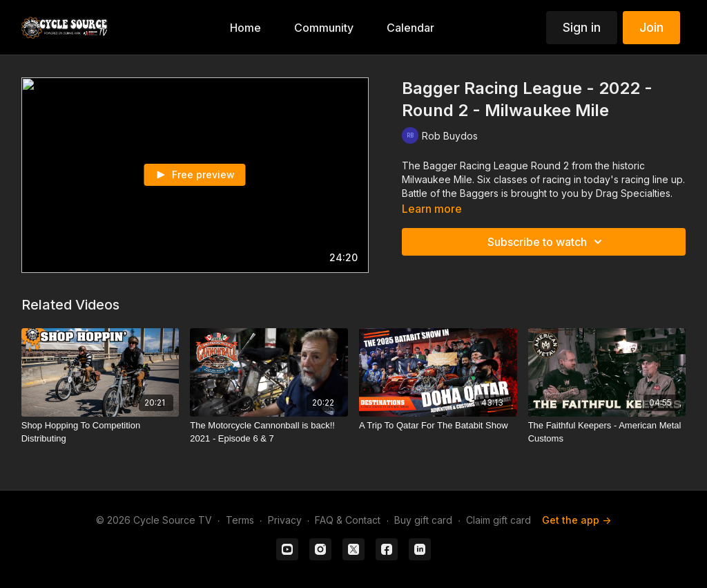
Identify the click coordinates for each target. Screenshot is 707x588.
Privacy (285, 520)
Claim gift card (498, 520)
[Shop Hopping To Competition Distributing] (100, 432)
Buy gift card (423, 520)
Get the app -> (576, 520)
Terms (240, 520)
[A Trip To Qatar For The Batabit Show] (438, 426)
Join (651, 27)
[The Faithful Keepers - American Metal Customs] (607, 432)
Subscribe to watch (546, 242)
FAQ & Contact (347, 520)
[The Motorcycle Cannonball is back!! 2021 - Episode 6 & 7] (269, 432)
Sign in (582, 27)
